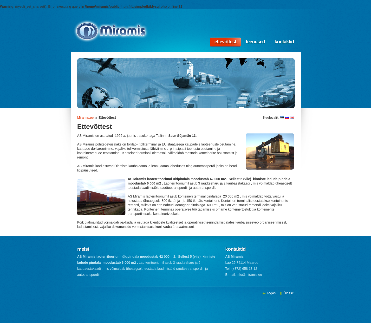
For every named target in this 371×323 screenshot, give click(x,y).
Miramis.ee (85, 117)
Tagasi (269, 293)
